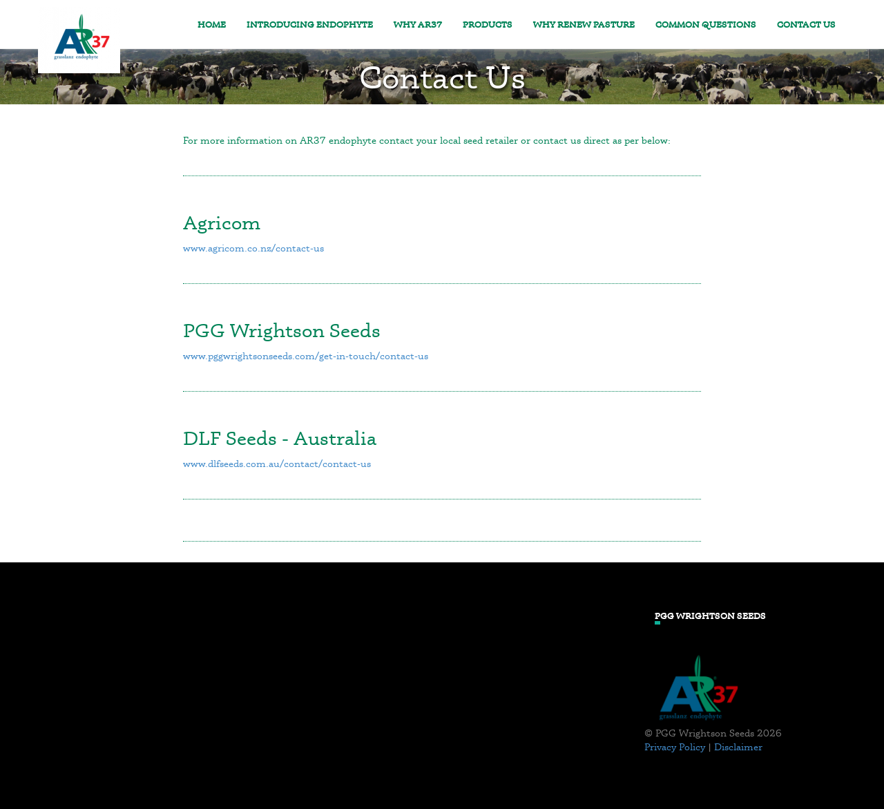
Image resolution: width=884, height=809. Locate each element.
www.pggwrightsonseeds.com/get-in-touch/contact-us (305, 355)
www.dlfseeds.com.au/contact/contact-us (277, 463)
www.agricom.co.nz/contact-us (253, 248)
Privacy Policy (674, 746)
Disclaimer (738, 746)
